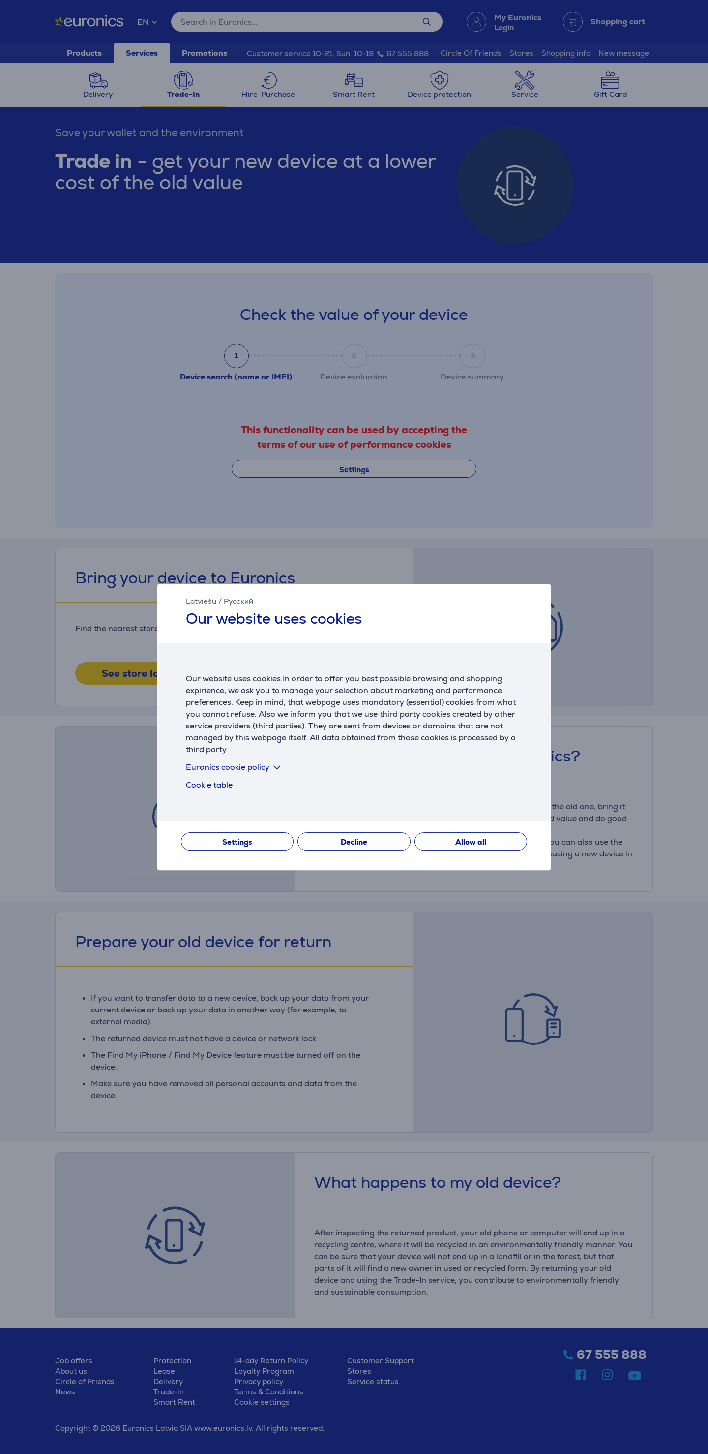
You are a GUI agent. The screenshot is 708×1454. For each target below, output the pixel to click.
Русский (238, 601)
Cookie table (209, 785)
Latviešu (201, 601)
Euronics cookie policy (235, 767)
